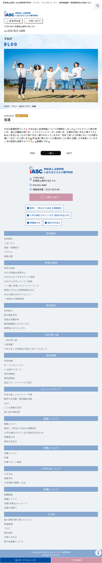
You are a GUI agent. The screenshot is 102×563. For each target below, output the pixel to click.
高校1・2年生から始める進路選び (44, 208)
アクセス (8, 251)
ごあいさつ (9, 243)
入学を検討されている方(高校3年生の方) (24, 432)
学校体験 (8, 360)
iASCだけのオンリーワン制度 (18, 281)
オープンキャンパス (25, 560)
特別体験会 (9, 373)
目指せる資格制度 (14, 298)
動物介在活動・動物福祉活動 (18, 398)
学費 (6, 457)
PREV (32, 153)
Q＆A (6, 403)
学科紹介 (8, 310)
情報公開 (8, 256)
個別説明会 (9, 378)
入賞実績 (8, 344)
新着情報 (8, 524)
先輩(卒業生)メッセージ (15, 503)
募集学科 (8, 478)
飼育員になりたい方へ (15, 328)
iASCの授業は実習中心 (15, 272)
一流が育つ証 (10, 340)
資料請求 (76, 560)
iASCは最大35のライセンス (17, 294)
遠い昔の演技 (12, 411)
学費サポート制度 (12, 462)
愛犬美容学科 (10, 315)
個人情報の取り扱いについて (18, 519)
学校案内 (8, 238)
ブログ (7, 528)
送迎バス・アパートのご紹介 (18, 382)
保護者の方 (33, 222)
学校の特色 (9, 268)
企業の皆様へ (10, 507)
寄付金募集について (13, 541)
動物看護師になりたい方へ (17, 323)
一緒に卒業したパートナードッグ (21, 285)
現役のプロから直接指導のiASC (19, 289)
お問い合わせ (10, 537)
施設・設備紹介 (11, 247)
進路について (10, 423)
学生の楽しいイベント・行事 (18, 394)
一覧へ (51, 153)
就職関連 (8, 494)
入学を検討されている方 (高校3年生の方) (48, 215)
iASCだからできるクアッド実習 (19, 276)
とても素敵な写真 (12, 407)
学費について (10, 453)
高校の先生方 (52, 222)
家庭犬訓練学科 (11, 319)
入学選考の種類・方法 (15, 482)
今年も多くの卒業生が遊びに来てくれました (25, 348)
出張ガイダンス (13, 369)
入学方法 (8, 474)
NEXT (69, 153)
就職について (10, 498)
